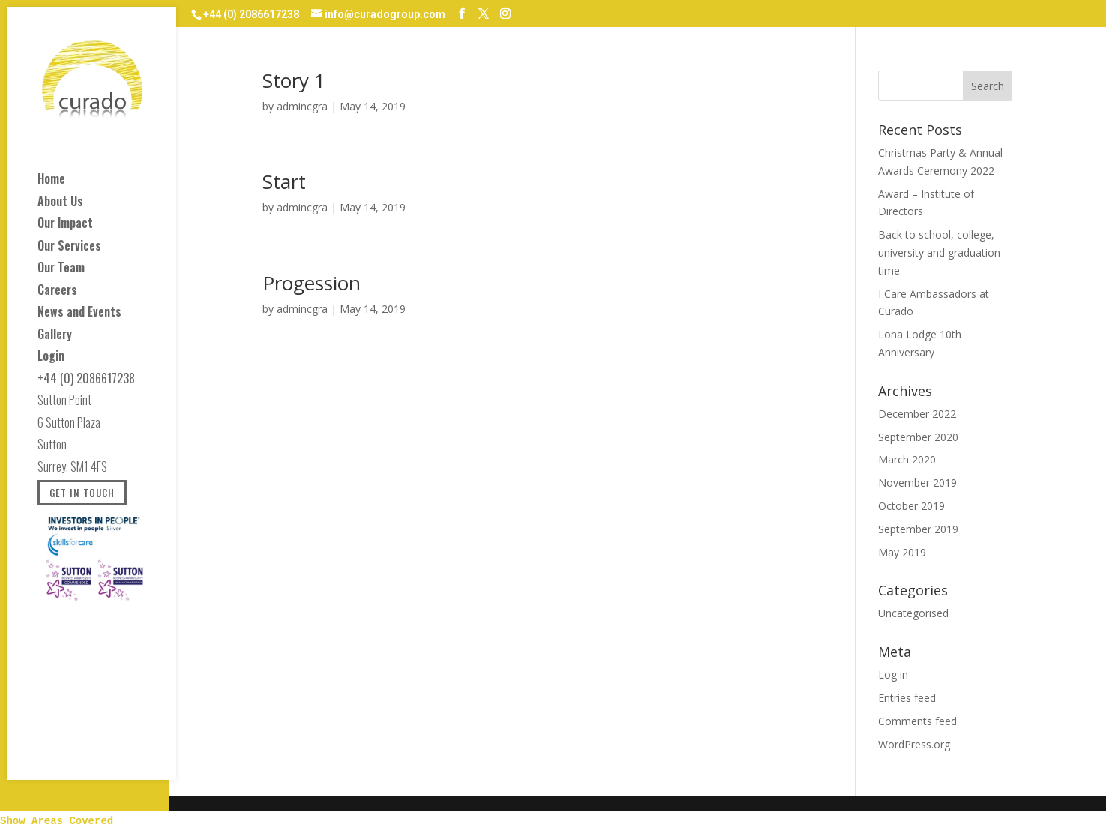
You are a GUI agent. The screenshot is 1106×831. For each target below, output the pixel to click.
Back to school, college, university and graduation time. (939, 252)
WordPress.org (914, 744)
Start (284, 181)
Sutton (52, 446)
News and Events (79, 314)
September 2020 (918, 437)
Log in (893, 675)
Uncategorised (913, 613)
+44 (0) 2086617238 (86, 380)
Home (51, 181)
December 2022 (917, 413)
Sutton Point (64, 402)
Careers (57, 292)
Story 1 (293, 80)
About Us (60, 203)
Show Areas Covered (56, 821)
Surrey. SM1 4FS (72, 469)
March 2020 (907, 459)
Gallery (54, 336)
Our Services (69, 248)
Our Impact (65, 225)
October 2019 (911, 506)
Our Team (61, 269)
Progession (311, 282)
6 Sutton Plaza (68, 424)
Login (50, 358)
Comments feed (917, 721)
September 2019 (918, 529)
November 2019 (917, 483)
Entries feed (907, 698)
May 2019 (902, 552)
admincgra (302, 106)
